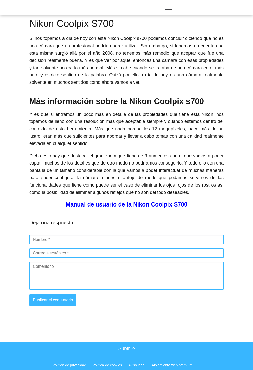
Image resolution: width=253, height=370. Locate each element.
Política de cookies (107, 365)
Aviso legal (136, 365)
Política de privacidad (69, 365)
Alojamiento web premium (172, 365)
